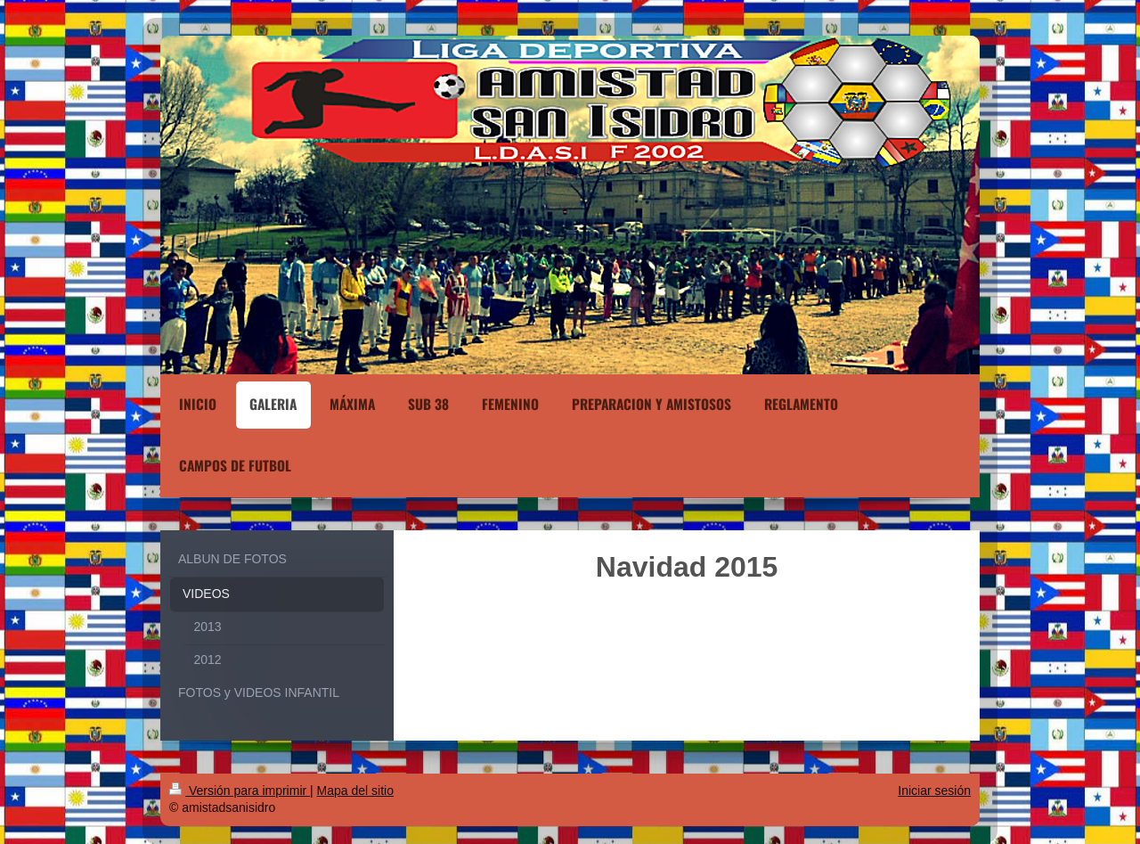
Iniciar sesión (934, 790)
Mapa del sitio (355, 790)
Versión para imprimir (239, 790)
